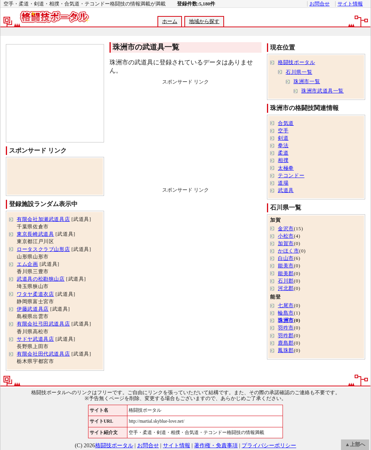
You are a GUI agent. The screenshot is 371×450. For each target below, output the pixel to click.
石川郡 (286, 281)
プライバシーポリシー (269, 445)
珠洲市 (286, 320)
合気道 (286, 123)
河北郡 (286, 288)
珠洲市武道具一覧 (322, 91)
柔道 (283, 153)
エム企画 (27, 264)
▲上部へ (355, 444)
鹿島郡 (286, 343)
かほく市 (288, 251)
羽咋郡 (286, 335)
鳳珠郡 (286, 350)
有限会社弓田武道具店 (43, 324)
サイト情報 (350, 4)
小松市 (286, 236)
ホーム (169, 21)
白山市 (286, 258)
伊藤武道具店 (33, 309)
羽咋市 (286, 328)
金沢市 (286, 228)
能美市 (286, 266)
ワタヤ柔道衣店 (35, 294)
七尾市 (286, 305)
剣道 (283, 138)
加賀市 (286, 243)
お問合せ (319, 4)
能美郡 (286, 273)
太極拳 (286, 168)
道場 (283, 183)
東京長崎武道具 (35, 234)
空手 (283, 130)
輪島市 (286, 313)
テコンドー (291, 175)
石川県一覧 (299, 72)
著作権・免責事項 (216, 445)
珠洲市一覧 (306, 81)
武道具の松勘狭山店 (41, 279)
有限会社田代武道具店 (43, 354)
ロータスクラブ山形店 (43, 249)
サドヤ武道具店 (35, 339)
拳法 (283, 145)
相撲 (283, 160)
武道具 (286, 190)
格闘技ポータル (296, 62)
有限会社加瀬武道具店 (43, 219)
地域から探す (204, 21)
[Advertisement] (185, 134)
